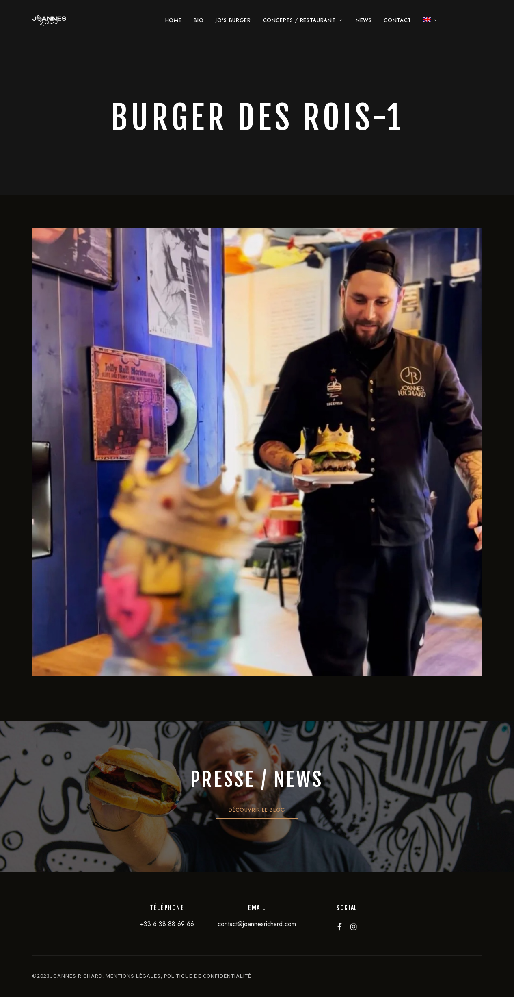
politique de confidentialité (207, 976)
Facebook (339, 926)
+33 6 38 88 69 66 (167, 924)
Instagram (353, 926)
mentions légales (133, 976)
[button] (257, 810)
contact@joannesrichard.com (257, 924)
